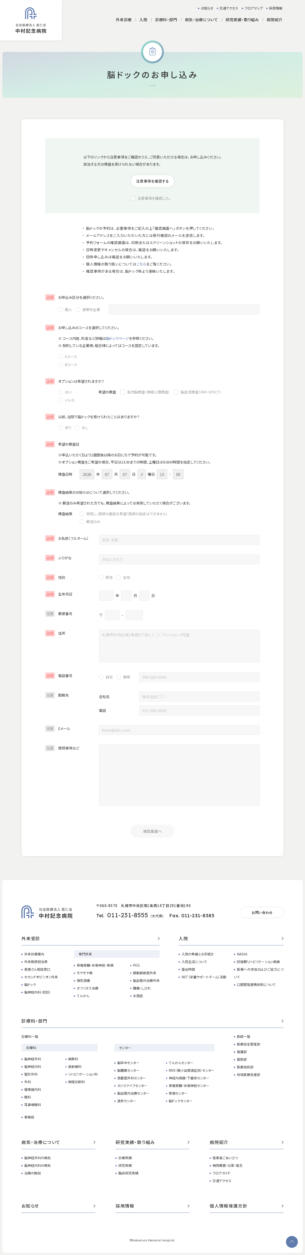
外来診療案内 (34, 954)
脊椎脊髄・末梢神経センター (189, 1085)
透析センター (126, 1100)
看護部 (242, 1051)
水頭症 (138, 995)
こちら (141, 263)
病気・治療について (58, 1142)
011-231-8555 (127, 915)
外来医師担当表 (36, 961)
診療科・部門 (152, 1021)
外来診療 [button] (124, 19)
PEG (136, 965)
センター (125, 1047)
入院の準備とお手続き (198, 954)
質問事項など (62, 747)
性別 (55, 577)
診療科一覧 (29, 1036)
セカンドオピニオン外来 (41, 976)
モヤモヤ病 (84, 972)
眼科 (27, 1097)
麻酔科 (73, 1058)
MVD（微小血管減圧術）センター (191, 1070)
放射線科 (74, 1066)
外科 (27, 1081)
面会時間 (188, 969)
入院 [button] (143, 19)
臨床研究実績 (128, 1173)
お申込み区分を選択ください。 (74, 297)
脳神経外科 (32, 1058)
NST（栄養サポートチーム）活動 (204, 976)
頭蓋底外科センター (131, 1078)
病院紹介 (247, 1142)
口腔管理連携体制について (256, 984)
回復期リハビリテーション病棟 (258, 961)
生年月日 (58, 594)
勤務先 (57, 695)
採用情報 (275, 8)
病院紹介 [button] (275, 19)
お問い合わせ (262, 912)
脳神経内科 (32, 1066)
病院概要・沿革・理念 (228, 1165)
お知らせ (207, 8)
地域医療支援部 (248, 1074)
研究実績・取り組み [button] (242, 19)
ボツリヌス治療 (87, 988)
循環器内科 (32, 1089)
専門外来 (85, 954)
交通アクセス (228, 8)
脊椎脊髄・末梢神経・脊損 (95, 965)
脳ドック (30, 984)
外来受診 (90, 938)
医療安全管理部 (248, 1044)
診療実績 (125, 1157)
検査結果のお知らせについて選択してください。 (87, 492)
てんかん (83, 995)
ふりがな (58, 557)
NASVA (242, 954)
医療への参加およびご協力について (259, 973)
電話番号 (58, 675)
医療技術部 (245, 1067)
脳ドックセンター (181, 1100)
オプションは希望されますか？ (74, 381)
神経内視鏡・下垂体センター (189, 1078)
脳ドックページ (117, 338)
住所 (55, 633)
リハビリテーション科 (83, 1074)
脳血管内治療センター (133, 1093)
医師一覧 (243, 1036)
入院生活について (194, 961)
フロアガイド (221, 1173)
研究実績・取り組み (152, 1142)
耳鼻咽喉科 (32, 1104)
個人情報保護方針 (247, 1206)
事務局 (29, 1117)
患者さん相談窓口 (37, 969)
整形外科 (31, 1074)
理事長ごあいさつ (225, 1157)
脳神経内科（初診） (37, 992)
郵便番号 (58, 613)
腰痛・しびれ (142, 988)
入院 (231, 938)
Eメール (57, 728)
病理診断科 (76, 1081)
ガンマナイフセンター (132, 1085)
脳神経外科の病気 (37, 1157)
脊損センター (178, 1093)
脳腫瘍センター (128, 1070)
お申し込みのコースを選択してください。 (82, 327)
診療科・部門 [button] (166, 19)
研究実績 (125, 1165)
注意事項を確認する (152, 181)
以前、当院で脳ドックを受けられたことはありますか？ (92, 416)
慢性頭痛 (83, 980)
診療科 (31, 1047)
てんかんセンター (181, 1062)
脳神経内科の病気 (37, 1165)
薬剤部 (242, 1059)
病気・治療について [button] (201, 19)
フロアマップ (254, 8)
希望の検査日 (62, 444)
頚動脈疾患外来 (144, 972)
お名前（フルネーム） (67, 538)
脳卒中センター (128, 1062)
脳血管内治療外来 (146, 980)
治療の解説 (32, 1173)
